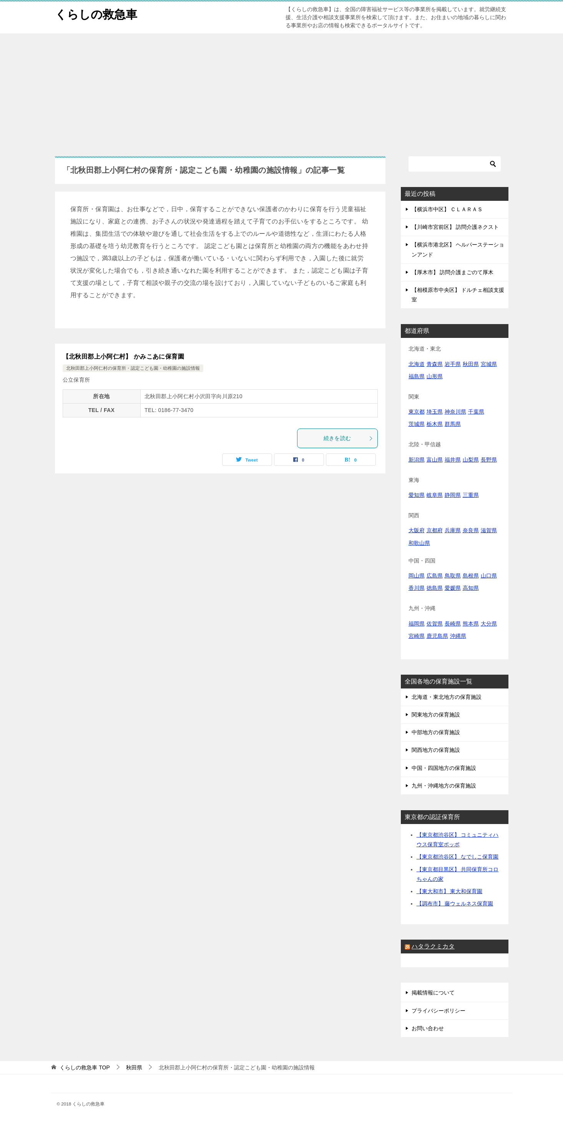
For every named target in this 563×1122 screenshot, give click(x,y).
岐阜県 (435, 495)
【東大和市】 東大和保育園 (450, 891)
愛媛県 (453, 588)
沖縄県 (458, 636)
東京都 (417, 412)
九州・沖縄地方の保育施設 (444, 786)
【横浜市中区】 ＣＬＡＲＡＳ (447, 209)
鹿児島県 (437, 636)
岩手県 (453, 364)
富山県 (435, 460)
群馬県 (453, 424)
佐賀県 (435, 624)
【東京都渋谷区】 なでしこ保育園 (458, 857)
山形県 (435, 376)
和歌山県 (419, 543)
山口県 (489, 576)
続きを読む (349, 438)
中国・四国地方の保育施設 (444, 768)
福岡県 (417, 624)
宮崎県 (417, 636)
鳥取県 (453, 576)
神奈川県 (455, 412)
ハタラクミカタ (433, 946)
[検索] (455, 164)
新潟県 (417, 460)
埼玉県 (435, 412)
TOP (85, 1067)
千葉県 (476, 412)
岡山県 (417, 576)
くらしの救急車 (96, 13)
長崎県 (453, 624)
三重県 (471, 495)
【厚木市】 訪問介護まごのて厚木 (453, 272)
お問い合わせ (428, 1028)
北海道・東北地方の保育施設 (447, 697)
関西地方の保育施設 (436, 750)
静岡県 (453, 495)
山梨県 (471, 460)
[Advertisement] (281, 91)
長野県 (489, 460)
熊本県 (471, 624)
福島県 (417, 376)
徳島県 (435, 588)
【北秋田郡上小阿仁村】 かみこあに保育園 (123, 356)
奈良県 (471, 530)
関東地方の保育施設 (436, 715)
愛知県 (417, 495)
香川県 (417, 588)
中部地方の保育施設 (436, 732)
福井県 (453, 460)
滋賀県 (489, 530)
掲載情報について (433, 993)
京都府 (435, 530)
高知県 (471, 588)
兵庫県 (453, 530)
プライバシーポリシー (438, 1011)
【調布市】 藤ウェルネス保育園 (455, 903)
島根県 (471, 576)
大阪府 (417, 530)
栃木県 (435, 424)
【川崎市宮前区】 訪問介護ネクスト (455, 227)
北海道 (417, 364)
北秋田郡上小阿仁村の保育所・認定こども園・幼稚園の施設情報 (133, 368)
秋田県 (471, 364)
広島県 (435, 576)
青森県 (435, 364)
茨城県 (417, 424)
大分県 (489, 624)
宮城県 (489, 364)
